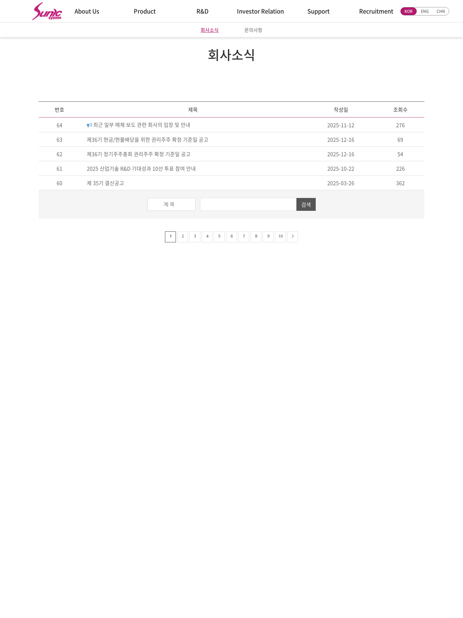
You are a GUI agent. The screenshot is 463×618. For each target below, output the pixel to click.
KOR (408, 11)
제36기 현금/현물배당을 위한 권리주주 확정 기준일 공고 (147, 139)
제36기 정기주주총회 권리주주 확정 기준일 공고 (139, 154)
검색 (306, 204)
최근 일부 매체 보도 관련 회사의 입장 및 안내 (138, 124)
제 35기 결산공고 (105, 183)
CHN (441, 11)
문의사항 (253, 30)
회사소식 (210, 30)
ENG (425, 11)
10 (280, 236)
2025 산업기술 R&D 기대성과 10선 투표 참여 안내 (141, 168)
